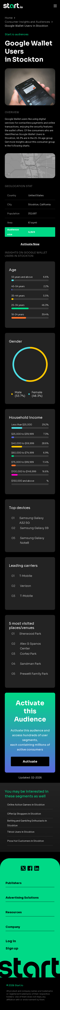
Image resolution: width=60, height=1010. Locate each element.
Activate (30, 762)
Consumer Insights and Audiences (27, 22)
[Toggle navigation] (54, 5)
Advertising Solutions (22, 897)
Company (13, 927)
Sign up (12, 948)
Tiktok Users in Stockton (20, 831)
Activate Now (30, 244)
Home (9, 18)
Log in (11, 941)
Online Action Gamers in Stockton (26, 804)
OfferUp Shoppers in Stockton (24, 813)
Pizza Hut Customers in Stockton (25, 840)
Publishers (13, 883)
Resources (14, 912)
